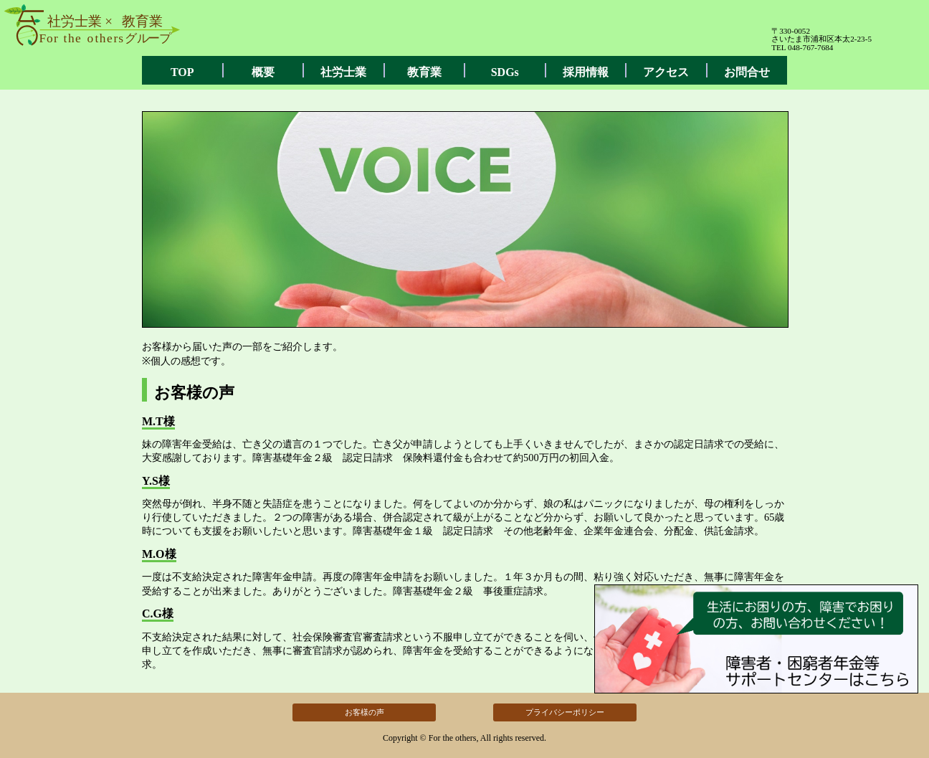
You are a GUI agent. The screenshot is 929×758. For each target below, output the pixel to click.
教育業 (424, 72)
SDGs (505, 72)
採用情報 (586, 72)
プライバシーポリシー (564, 712)
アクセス (666, 72)
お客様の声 (364, 712)
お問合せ (747, 72)
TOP (182, 72)
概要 (263, 72)
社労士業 (343, 72)
